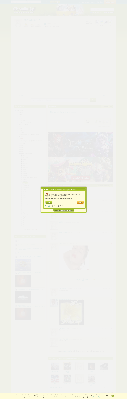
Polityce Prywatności (99, 397)
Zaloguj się (48, 206)
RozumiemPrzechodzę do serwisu (64, 209)
